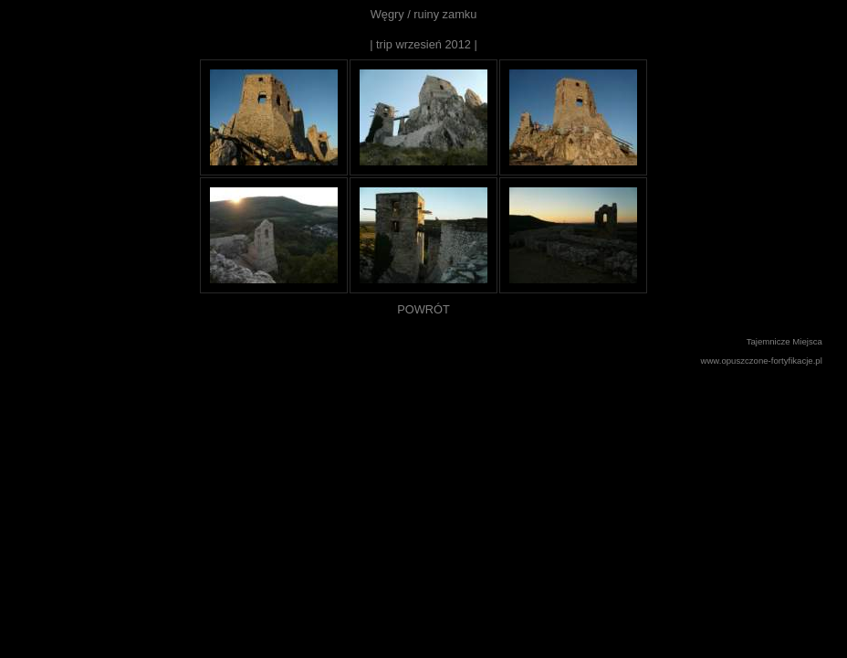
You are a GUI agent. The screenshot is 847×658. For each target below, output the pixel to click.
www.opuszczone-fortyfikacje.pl (761, 361)
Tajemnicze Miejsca (784, 341)
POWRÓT (423, 309)
